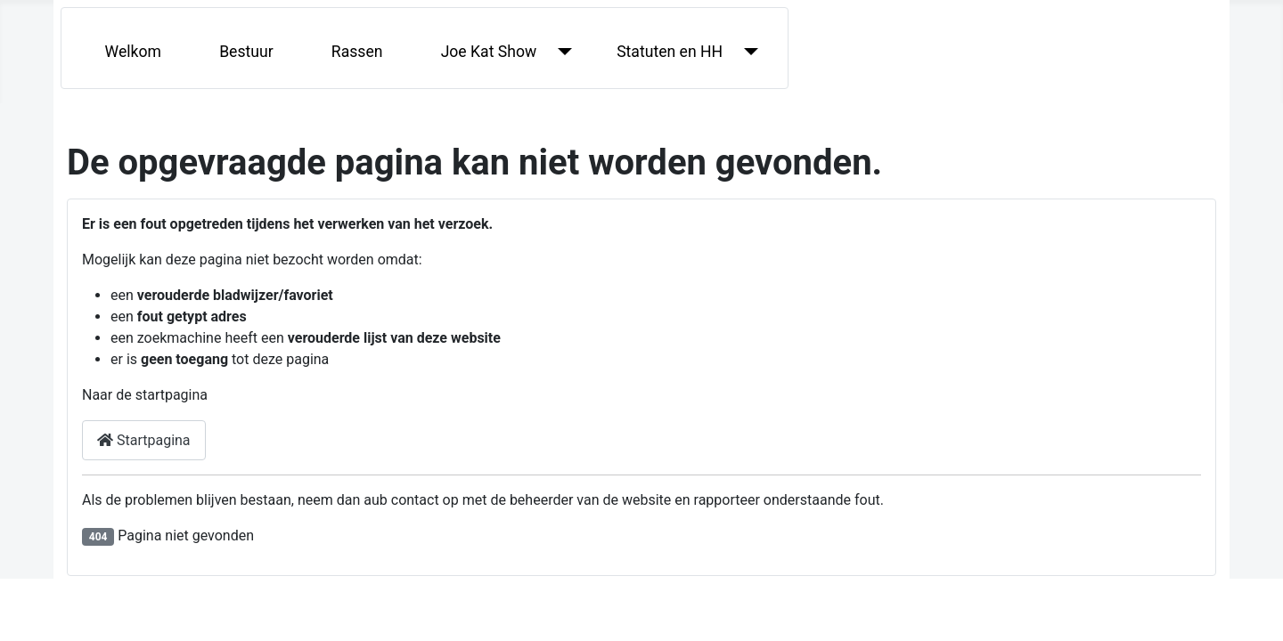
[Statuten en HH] (747, 51)
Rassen (357, 52)
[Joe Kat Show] (561, 51)
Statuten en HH (670, 52)
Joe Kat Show (489, 52)
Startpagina (144, 440)
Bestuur (246, 52)
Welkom (133, 52)
